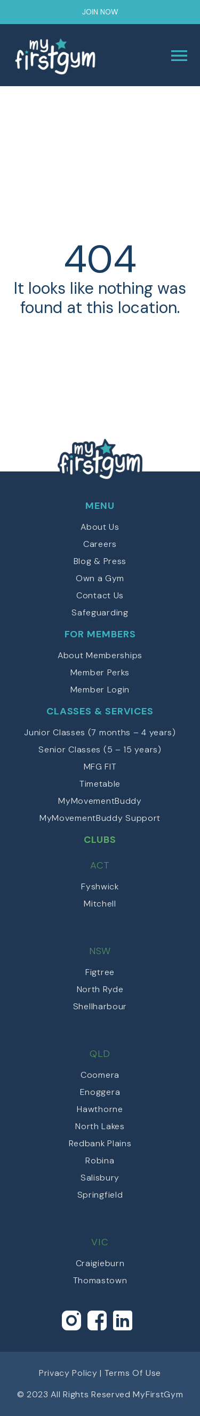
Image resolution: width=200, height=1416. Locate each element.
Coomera (100, 1074)
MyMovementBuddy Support (100, 818)
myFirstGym (56, 55)
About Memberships (100, 655)
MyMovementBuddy (100, 800)
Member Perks (100, 672)
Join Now (100, 12)
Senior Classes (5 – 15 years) (99, 749)
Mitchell (100, 903)
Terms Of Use (133, 1373)
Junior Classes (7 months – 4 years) (100, 732)
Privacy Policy (68, 1373)
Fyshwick (100, 886)
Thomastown (100, 1280)
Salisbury (100, 1177)
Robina (99, 1160)
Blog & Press (100, 561)
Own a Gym (100, 578)
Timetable (100, 783)
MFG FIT (100, 766)
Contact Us (100, 595)
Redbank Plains (100, 1143)
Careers (100, 544)
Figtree (100, 972)
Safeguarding (99, 612)
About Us (100, 526)
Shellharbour (100, 1006)
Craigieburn (100, 1263)
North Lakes (100, 1126)
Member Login (100, 689)
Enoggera (100, 1092)
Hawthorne (100, 1109)
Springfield (100, 1194)
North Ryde (100, 989)
